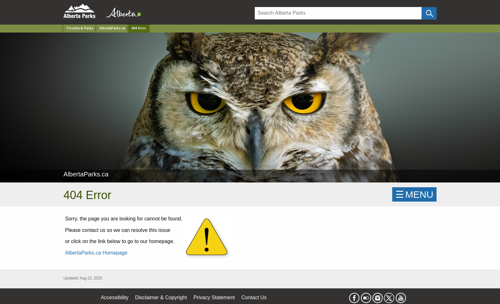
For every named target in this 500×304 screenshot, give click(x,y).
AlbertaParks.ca (112, 28)
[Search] (338, 13)
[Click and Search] (429, 13)
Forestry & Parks (80, 28)
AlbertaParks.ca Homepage (96, 253)
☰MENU (414, 194)
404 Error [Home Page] (138, 28)
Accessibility (115, 297)
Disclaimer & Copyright (161, 297)
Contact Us (254, 297)
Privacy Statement (214, 297)
